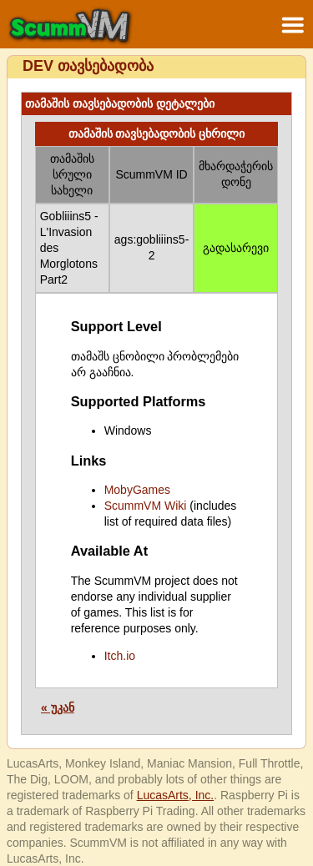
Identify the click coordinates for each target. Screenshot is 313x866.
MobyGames (137, 489)
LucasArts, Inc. (176, 795)
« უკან (57, 707)
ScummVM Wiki (145, 505)
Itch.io (119, 655)
